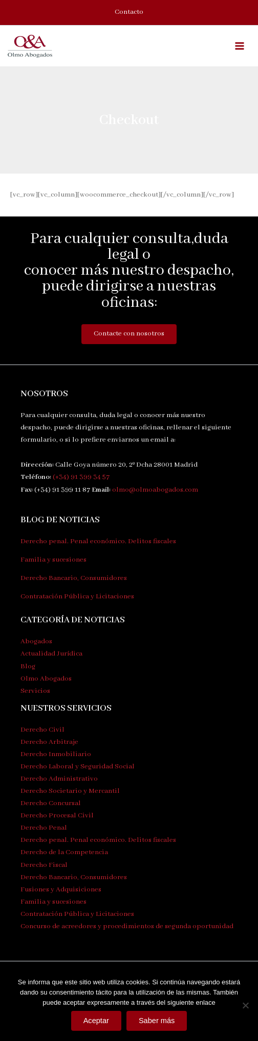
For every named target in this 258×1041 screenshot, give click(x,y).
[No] (245, 1005)
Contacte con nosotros (129, 333)
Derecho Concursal (50, 803)
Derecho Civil (42, 729)
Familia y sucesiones (53, 559)
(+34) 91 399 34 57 (81, 477)
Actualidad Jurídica (51, 653)
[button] (129, 12)
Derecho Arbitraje (49, 742)
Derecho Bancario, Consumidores (73, 578)
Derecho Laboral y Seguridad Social (77, 766)
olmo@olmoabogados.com (155, 490)
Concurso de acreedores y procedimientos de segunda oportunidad (126, 926)
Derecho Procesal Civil (57, 815)
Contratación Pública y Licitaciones (77, 596)
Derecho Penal (43, 828)
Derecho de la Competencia (64, 852)
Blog (27, 666)
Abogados (36, 641)
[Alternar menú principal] (239, 46)
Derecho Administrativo (59, 778)
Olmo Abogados (46, 678)
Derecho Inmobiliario (55, 754)
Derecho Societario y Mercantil (70, 791)
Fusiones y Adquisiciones (60, 889)
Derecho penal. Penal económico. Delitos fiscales (98, 541)
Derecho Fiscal (44, 865)
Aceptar (96, 1020)
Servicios (35, 691)
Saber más (157, 1020)
